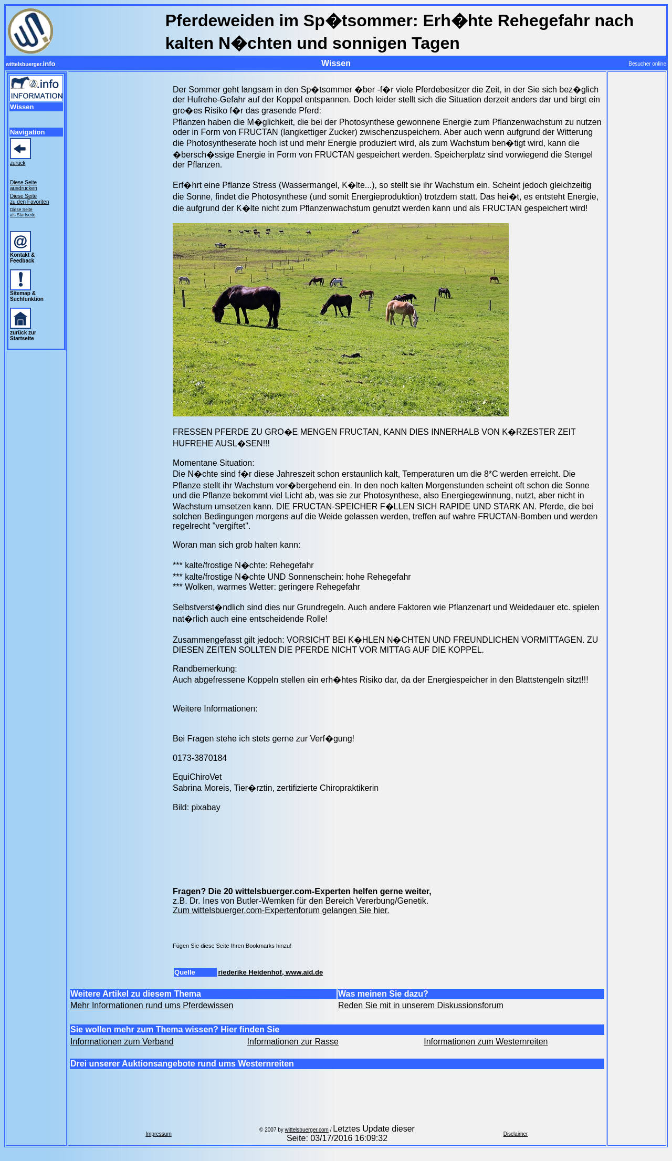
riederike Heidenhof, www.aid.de (270, 972)
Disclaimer (515, 1134)
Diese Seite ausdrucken (23, 185)
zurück (17, 163)
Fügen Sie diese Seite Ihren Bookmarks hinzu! (232, 946)
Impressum (158, 1134)
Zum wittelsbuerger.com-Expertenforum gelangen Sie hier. (281, 910)
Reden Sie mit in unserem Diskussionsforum (420, 1005)
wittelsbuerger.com (307, 1130)
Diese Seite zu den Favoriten (29, 199)
